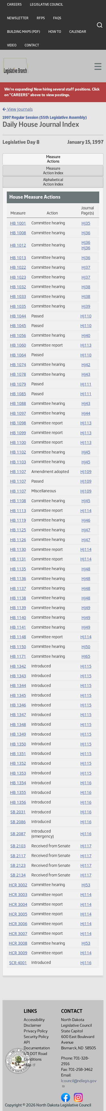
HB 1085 (18, 393)
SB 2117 (18, 855)
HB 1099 (18, 432)
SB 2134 (18, 875)
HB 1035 (18, 306)
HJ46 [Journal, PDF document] (85, 520)
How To (54, 32)
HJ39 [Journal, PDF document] (85, 306)
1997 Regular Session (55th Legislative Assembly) (45, 117)
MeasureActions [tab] (53, 159)
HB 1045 (18, 325)
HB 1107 (18, 471)
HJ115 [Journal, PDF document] (85, 666)
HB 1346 (18, 705)
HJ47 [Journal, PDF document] (85, 529)
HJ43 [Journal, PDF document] (85, 374)
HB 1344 (18, 685)
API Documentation (37, 1045)
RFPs (41, 18)
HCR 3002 (18, 884)
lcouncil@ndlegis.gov (78, 1083)
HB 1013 (18, 257)
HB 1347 (18, 714)
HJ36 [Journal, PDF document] (85, 232)
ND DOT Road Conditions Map (35, 1059)
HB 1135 (18, 568)
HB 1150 (18, 646)
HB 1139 (18, 607)
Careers (14, 5)
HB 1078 (18, 374)
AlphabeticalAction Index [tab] (53, 181)
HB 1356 (18, 802)
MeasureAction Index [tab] (53, 170)
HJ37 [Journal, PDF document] (85, 267)
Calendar (77, 32)
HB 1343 (18, 675)
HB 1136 (18, 578)
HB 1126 (18, 539)
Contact (32, 45)
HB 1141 (18, 627)
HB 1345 (18, 695)
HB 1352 (18, 763)
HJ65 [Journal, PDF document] (85, 656)
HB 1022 (18, 267)
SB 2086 (18, 821)
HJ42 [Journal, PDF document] (85, 364)
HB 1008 (18, 232)
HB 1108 (18, 500)
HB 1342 (18, 666)
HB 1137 (18, 588)
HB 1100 (18, 442)
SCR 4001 (18, 962)
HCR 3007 (18, 933)
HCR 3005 (18, 914)
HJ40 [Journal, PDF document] (85, 335)
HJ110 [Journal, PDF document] (85, 316)
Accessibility (34, 1019)
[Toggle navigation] (95, 66)
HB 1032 (18, 286)
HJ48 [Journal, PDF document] (85, 568)
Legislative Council (46, 5)
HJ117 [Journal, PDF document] (85, 845)
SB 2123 (18, 865)
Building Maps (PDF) (23, 32)
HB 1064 (18, 355)
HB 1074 (18, 364)
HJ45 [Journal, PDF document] (85, 452)
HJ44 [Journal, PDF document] (85, 413)
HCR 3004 (18, 904)
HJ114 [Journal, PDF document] (85, 510)
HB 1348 (18, 724)
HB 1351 (18, 753)
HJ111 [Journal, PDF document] (85, 384)
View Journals (18, 109)
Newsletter (18, 18)
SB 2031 (18, 812)
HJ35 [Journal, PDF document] (85, 223)
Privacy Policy (35, 1031)
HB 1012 (18, 245)
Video (11, 45)
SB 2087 (18, 833)
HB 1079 (18, 384)
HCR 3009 (18, 952)
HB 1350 (18, 744)
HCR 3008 (18, 943)
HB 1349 (18, 734)
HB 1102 (18, 452)
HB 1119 (18, 520)
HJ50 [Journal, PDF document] (85, 646)
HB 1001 (18, 223)
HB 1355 (18, 792)
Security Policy (36, 1036)
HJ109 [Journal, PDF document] (85, 471)
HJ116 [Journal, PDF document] (85, 782)
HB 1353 (18, 773)
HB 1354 (18, 782)
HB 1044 (18, 316)
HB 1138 (18, 598)
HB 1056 (18, 335)
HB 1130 (18, 549)
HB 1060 (18, 345)
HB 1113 (18, 510)
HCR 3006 (18, 923)
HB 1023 (18, 277)
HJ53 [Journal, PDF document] (85, 884)
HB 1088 (18, 403)
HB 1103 (18, 462)
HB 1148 (18, 636)
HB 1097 (18, 413)
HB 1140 (18, 617)
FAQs (57, 18)
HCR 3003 (18, 894)
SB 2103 (18, 845)
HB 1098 (18, 423)
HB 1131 (18, 559)
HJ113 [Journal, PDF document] (85, 345)
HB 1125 (18, 529)
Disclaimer (32, 1025)
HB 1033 (18, 296)
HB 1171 (18, 656)
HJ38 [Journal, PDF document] (85, 286)
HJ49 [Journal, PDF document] (85, 607)
